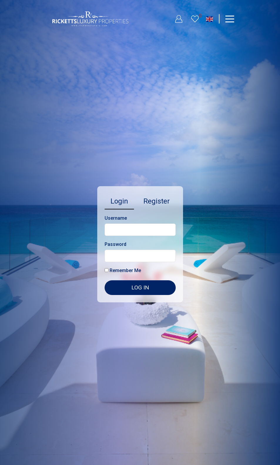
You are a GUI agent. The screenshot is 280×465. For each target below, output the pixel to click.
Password (115, 244)
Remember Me (123, 270)
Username (116, 218)
